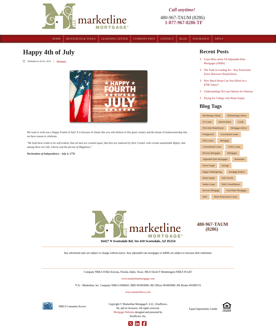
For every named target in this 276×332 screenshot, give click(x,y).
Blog (183, 38)
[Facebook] (144, 324)
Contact (167, 38)
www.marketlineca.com (138, 292)
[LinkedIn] (137, 324)
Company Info (144, 38)
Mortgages (61, 61)
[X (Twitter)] (130, 324)
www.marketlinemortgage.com (137, 278)
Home (56, 38)
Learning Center (114, 38)
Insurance (201, 38)
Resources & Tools (81, 38)
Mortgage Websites (124, 312)
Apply (219, 38)
